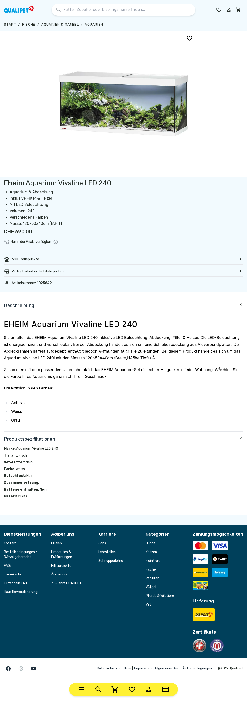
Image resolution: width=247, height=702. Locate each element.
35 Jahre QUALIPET (66, 583)
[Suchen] (58, 10)
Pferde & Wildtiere (160, 596)
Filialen (56, 543)
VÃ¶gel (151, 587)
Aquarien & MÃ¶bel (60, 25)
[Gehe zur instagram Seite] (20, 668)
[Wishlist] (132, 689)
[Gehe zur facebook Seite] (8, 668)
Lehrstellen (107, 552)
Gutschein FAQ (15, 583)
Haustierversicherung (21, 592)
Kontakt (10, 543)
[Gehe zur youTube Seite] (33, 668)
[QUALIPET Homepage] (23, 10)
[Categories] (81, 689)
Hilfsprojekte (61, 566)
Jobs (102, 543)
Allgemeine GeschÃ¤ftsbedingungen (183, 668)
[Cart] (115, 689)
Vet (148, 604)
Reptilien (152, 578)
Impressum (143, 668)
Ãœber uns (59, 574)
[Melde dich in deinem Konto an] (228, 10)
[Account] (149, 689)
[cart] (238, 10)
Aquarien (94, 25)
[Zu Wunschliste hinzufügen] (189, 38)
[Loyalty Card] (165, 689)
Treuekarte (12, 574)
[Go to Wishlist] (219, 10)
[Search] (98, 689)
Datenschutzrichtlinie (114, 668)
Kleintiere (153, 561)
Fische (28, 25)
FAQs (8, 566)
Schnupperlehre (110, 561)
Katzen (151, 552)
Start (10, 25)
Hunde (151, 543)
